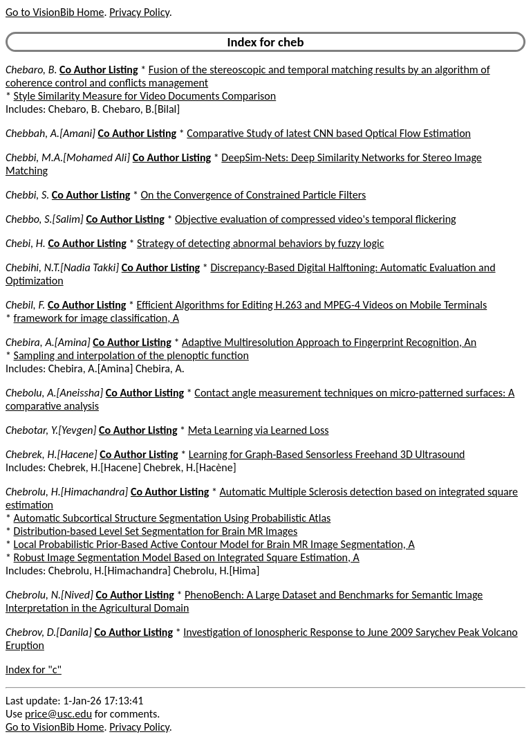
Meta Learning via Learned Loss (258, 430)
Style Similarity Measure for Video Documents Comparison (145, 95)
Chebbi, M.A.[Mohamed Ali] (68, 157)
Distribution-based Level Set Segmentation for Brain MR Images (156, 531)
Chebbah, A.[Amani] (50, 133)
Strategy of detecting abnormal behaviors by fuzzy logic (260, 243)
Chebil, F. (25, 304)
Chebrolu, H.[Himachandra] (67, 491)
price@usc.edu (58, 713)
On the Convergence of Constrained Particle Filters (253, 194)
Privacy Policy (139, 12)
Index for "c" (34, 669)
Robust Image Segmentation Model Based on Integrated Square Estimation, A (187, 557)
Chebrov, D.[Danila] (49, 632)
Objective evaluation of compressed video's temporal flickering (315, 219)
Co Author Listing (98, 69)
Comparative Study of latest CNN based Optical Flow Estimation (329, 133)
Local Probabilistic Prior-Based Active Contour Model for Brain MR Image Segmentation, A (214, 544)
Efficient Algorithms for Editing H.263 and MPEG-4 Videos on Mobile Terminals (312, 304)
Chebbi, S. (27, 194)
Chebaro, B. (31, 69)
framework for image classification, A (96, 318)
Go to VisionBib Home (55, 12)
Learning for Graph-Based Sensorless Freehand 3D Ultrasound (327, 454)
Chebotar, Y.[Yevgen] (51, 430)
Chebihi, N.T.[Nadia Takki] (62, 267)
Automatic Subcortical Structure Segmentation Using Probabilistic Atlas (172, 517)
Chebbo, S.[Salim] (45, 219)
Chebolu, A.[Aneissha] (54, 392)
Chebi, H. (26, 243)
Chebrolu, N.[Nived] (49, 594)
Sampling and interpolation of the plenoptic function (131, 355)
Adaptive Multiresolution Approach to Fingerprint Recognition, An (329, 342)
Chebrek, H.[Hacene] (51, 454)
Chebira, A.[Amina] (48, 342)
